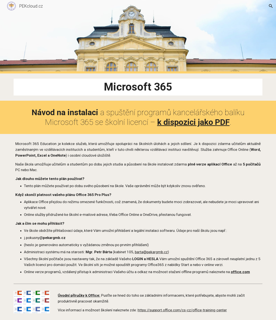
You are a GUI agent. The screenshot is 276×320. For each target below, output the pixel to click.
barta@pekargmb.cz (151, 252)
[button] (271, 6)
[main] (138, 87)
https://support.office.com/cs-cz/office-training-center (182, 310)
